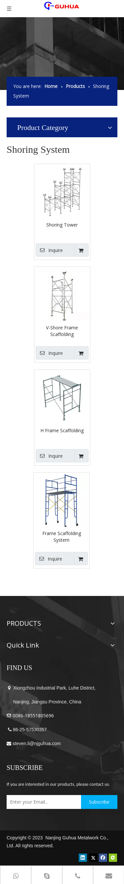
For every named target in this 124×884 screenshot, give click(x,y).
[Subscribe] (99, 802)
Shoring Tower (62, 225)
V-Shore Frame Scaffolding (62, 330)
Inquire (49, 250)
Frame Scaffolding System (61, 536)
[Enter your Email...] (42, 802)
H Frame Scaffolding (62, 430)
